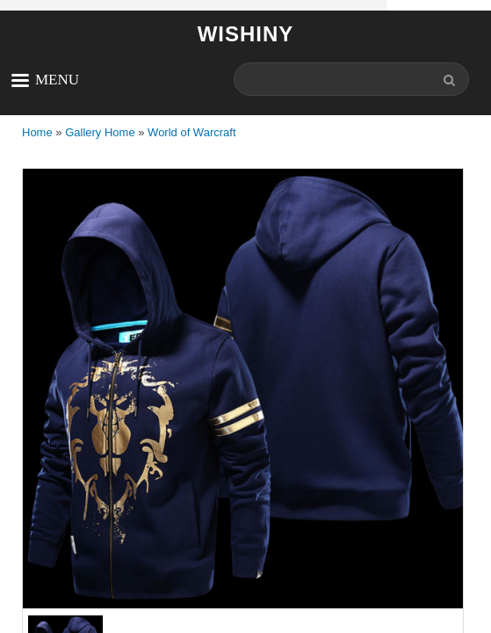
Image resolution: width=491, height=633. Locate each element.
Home (37, 132)
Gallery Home (99, 132)
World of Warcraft (191, 132)
